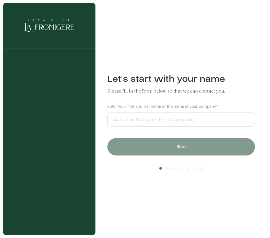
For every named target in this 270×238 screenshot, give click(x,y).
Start (181, 147)
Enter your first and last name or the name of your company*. (162, 107)
